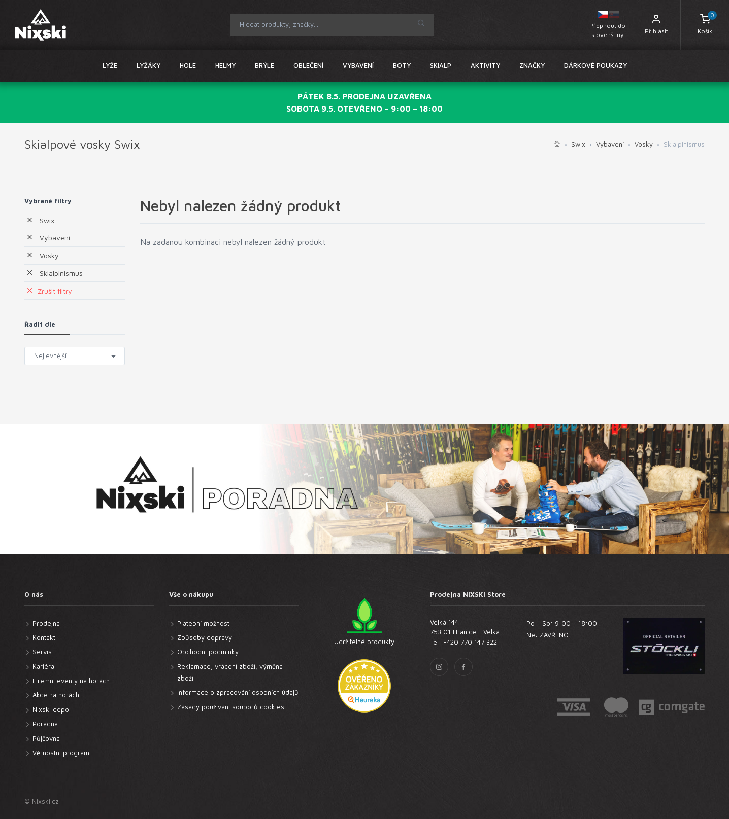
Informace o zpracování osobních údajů (238, 692)
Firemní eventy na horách (71, 680)
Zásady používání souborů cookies (230, 707)
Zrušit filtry (49, 291)
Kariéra (43, 666)
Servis (42, 652)
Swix (578, 144)
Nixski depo (50, 709)
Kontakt (43, 637)
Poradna (45, 724)
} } (74, 356)
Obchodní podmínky (208, 652)
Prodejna (46, 623)
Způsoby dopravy (204, 637)
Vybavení (610, 144)
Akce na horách (55, 695)
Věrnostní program (60, 753)
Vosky (644, 144)
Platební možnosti (204, 623)
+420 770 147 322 (470, 642)
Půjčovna (46, 738)
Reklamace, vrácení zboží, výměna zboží (230, 672)
